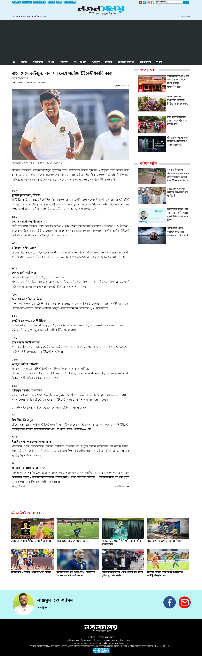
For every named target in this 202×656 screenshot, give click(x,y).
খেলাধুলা (96, 62)
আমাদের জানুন (40, 2)
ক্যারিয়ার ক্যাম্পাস (126, 62)
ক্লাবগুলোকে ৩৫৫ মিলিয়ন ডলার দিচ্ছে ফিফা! (31, 541)
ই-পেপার (16, 2)
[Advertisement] (101, 39)
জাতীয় (24, 62)
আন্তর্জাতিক (38, 62)
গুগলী (59, 2)
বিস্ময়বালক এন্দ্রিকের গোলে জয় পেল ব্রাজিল (31, 572)
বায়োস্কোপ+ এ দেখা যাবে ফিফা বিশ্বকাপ (165, 541)
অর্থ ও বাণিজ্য (80, 62)
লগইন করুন (186, 17)
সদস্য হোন (27, 2)
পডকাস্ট (51, 2)
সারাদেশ (64, 62)
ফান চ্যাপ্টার (145, 62)
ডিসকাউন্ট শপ (70, 2)
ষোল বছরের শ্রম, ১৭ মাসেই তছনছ (72, 541)
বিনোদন (108, 62)
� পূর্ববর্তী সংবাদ (19, 486)
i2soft (170, 646)
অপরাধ (52, 62)
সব (159, 62)
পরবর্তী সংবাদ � (122, 486)
